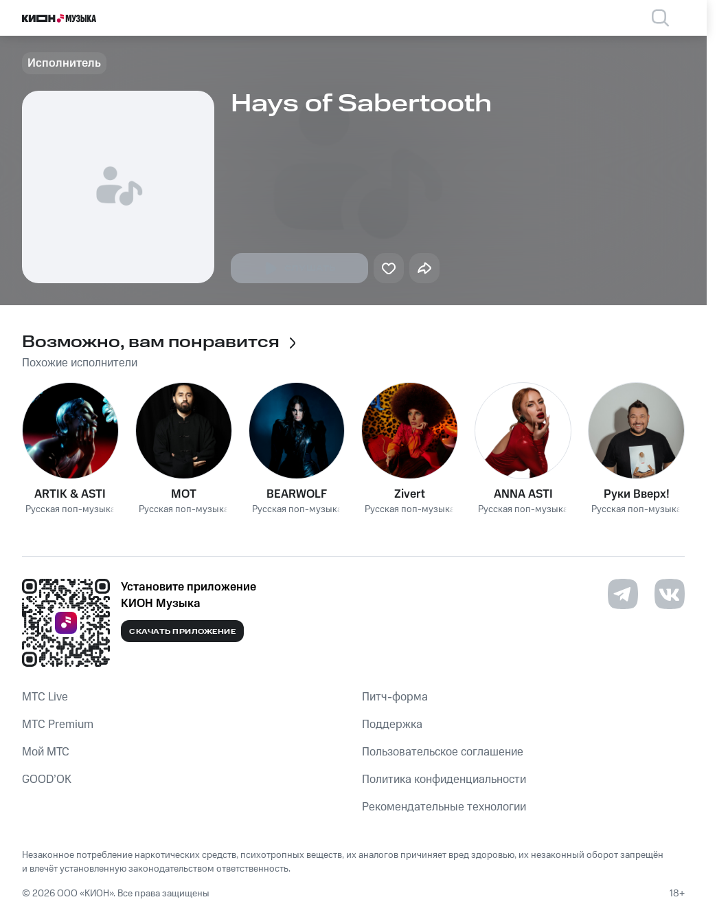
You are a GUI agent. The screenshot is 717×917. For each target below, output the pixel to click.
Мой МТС (45, 752)
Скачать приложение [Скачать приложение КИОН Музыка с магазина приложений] (182, 632)
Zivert (409, 494)
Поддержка (392, 724)
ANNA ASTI (523, 494)
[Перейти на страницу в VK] (670, 594)
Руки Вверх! (637, 494)
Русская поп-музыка (70, 510)
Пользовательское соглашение (442, 752)
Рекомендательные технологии (444, 807)
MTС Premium (57, 724)
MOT (183, 494)
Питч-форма (395, 697)
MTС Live (45, 697)
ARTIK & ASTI (70, 494)
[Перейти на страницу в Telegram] (623, 594)
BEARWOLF (296, 494)
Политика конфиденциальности (444, 779)
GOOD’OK (46, 779)
